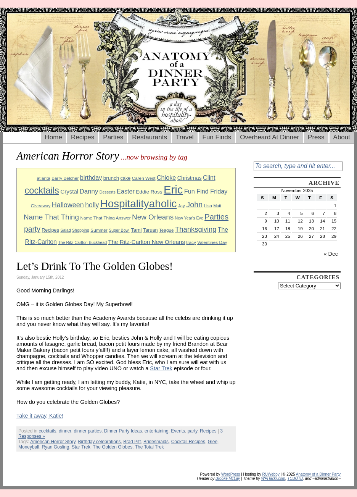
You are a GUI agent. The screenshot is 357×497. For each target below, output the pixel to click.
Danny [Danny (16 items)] (89, 191)
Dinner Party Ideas (123, 431)
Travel (185, 137)
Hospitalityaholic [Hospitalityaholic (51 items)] (138, 204)
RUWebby (271, 474)
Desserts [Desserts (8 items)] (108, 192)
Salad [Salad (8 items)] (65, 230)
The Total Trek (149, 447)
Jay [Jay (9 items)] (181, 205)
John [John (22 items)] (194, 204)
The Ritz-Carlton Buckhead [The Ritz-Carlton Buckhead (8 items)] (82, 242)
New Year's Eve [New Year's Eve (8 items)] (189, 218)
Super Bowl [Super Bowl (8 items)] (119, 230)
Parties (113, 137)
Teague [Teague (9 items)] (166, 230)
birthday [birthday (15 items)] (91, 177)
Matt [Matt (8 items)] (217, 205)
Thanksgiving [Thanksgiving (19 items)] (196, 229)
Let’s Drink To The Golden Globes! (94, 266)
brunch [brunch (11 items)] (111, 178)
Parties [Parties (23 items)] (216, 217)
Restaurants (149, 137)
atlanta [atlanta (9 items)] (43, 178)
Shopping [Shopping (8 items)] (80, 230)
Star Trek (161, 368)
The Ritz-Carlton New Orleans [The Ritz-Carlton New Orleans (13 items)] (146, 242)
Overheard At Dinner (269, 137)
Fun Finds (217, 137)
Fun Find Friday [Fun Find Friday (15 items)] (206, 191)
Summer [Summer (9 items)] (98, 230)
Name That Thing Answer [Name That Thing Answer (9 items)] (105, 217)
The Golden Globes (112, 447)
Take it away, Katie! (39, 416)
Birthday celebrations (99, 441)
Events (178, 431)
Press (316, 137)
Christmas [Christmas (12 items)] (189, 178)
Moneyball (28, 447)
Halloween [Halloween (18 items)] (68, 205)
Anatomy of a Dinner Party (318, 474)
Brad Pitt (132, 441)
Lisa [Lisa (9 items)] (208, 205)
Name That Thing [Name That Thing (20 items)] (51, 217)
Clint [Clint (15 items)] (209, 177)
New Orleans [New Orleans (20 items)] (153, 217)
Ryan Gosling (55, 447)
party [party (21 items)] (32, 229)
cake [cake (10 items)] (126, 178)
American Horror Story (52, 441)
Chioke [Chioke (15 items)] (166, 177)
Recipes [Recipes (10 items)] (50, 230)
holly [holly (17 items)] (92, 205)
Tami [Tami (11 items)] (136, 230)
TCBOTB (295, 478)
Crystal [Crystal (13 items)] (69, 191)
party (193, 431)
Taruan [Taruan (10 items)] (150, 230)
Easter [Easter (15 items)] (126, 191)
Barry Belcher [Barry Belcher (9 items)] (65, 178)
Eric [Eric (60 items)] (173, 189)
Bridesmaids (156, 441)
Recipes (82, 137)
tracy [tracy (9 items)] (191, 242)
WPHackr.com (273, 478)
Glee (212, 441)
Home (53, 137)
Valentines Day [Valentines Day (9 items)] (212, 242)
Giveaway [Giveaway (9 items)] (41, 205)
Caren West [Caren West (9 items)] (144, 178)
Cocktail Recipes (188, 441)
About (341, 137)
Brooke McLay (227, 478)
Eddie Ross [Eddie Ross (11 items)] (149, 192)
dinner (65, 431)
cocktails (47, 431)
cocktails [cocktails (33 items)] (42, 190)
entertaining (157, 431)
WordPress (230, 474)
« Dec (331, 254)
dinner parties (87, 431)
